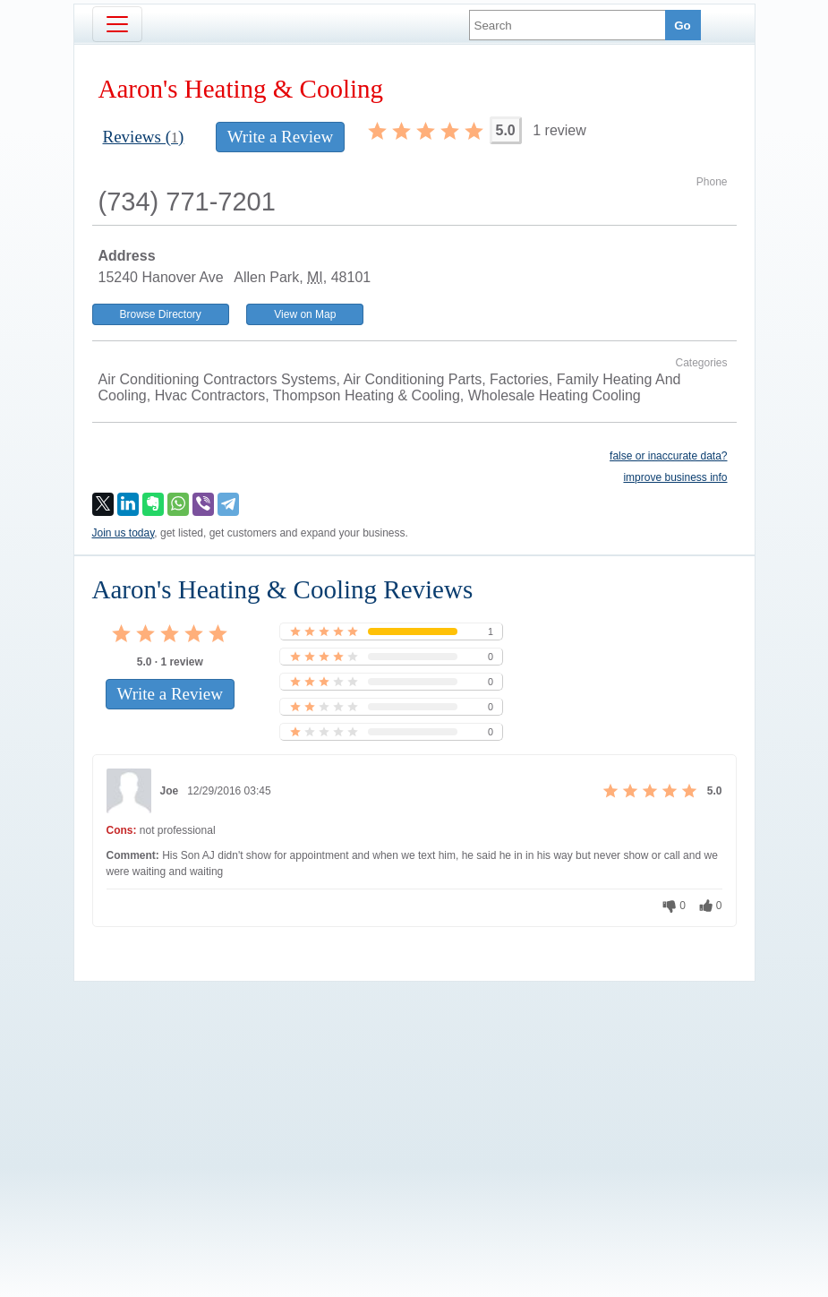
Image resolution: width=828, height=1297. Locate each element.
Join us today (123, 533)
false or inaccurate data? (668, 456)
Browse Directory (160, 314)
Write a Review (280, 136)
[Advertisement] (414, 1108)
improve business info (675, 477)
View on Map (305, 314)
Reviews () (143, 136)
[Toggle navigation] (117, 24)
